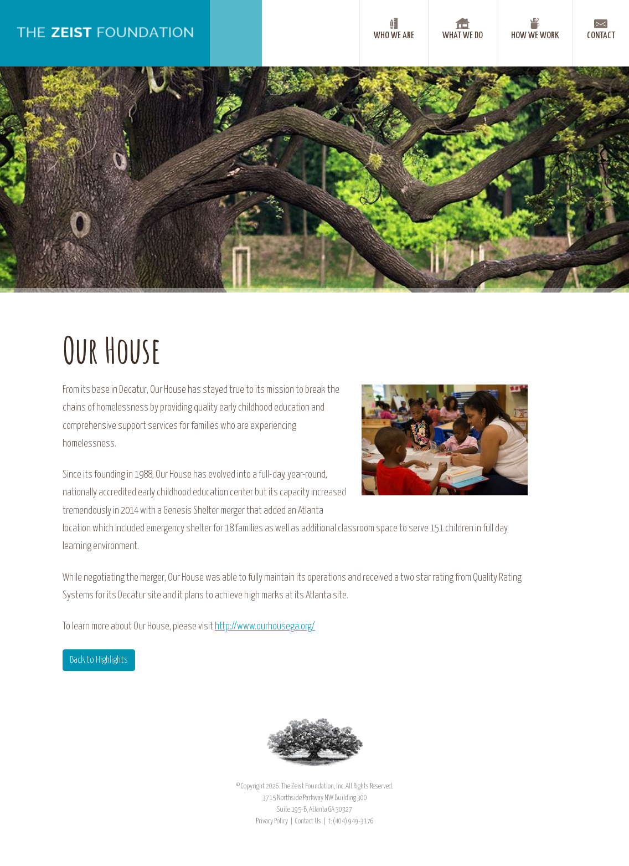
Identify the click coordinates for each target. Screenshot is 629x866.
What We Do (462, 35)
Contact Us (308, 821)
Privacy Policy (272, 821)
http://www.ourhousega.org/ (265, 627)
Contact (601, 35)
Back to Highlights (99, 660)
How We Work (535, 35)
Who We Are (394, 35)
